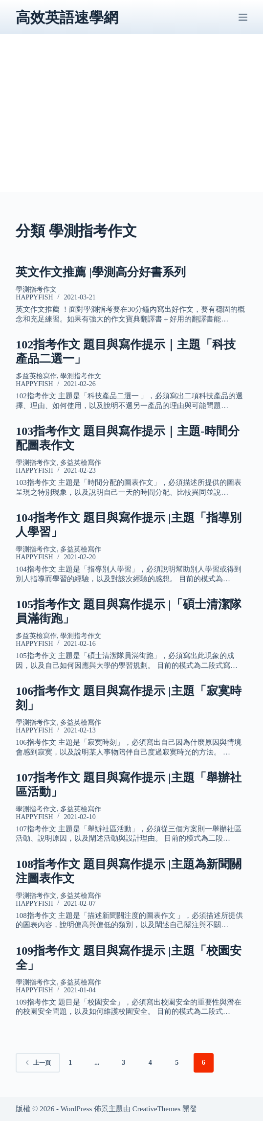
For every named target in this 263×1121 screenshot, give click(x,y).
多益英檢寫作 (36, 376)
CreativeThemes (156, 1109)
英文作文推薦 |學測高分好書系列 (100, 272)
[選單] (243, 17)
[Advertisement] (131, 123)
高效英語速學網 (67, 17)
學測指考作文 (36, 289)
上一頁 (38, 1062)
